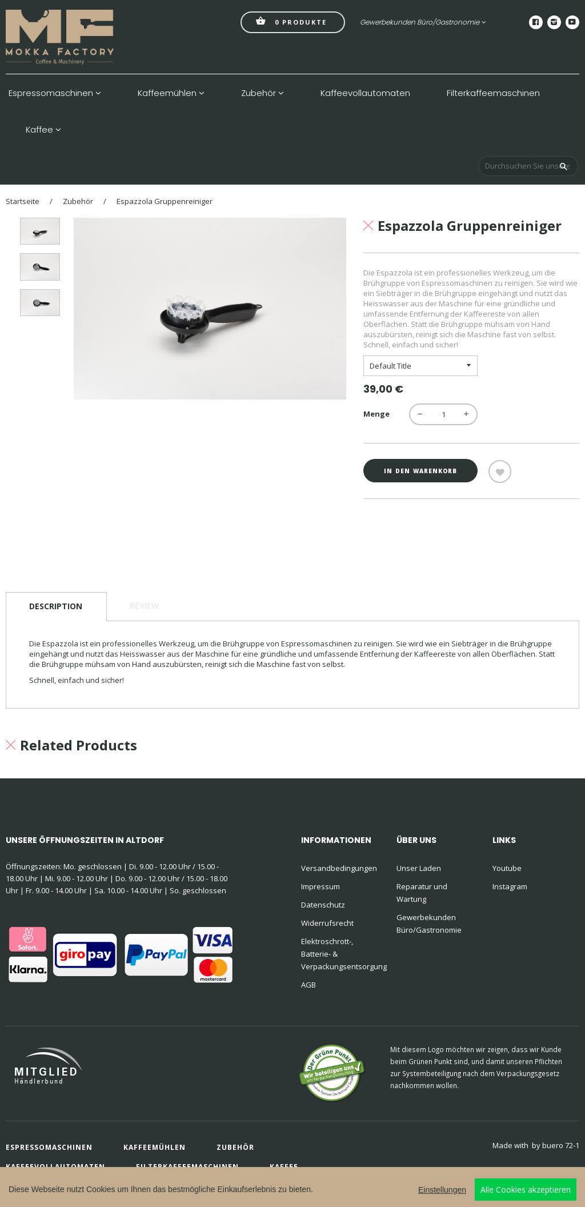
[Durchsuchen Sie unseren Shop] (528, 166)
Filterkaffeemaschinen (493, 93)
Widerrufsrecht (327, 923)
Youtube (507, 868)
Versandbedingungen (339, 868)
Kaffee (43, 130)
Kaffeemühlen (171, 93)
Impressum (320, 886)
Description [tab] (55, 606)
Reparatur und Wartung (421, 892)
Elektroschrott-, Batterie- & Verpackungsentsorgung (341, 954)
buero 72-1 (560, 1145)
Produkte (291, 20)
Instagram (509, 886)
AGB (308, 985)
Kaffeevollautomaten (365, 93)
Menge (376, 414)
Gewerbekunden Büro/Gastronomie (423, 22)
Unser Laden (418, 868)
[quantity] (443, 414)
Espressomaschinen (55, 93)
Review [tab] (144, 605)
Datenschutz (323, 905)
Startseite (22, 201)
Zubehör (262, 93)
